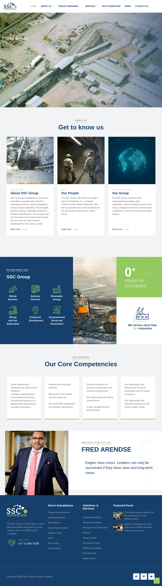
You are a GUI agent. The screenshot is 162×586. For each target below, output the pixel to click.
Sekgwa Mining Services (59, 512)
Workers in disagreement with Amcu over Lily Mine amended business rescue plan (138, 527)
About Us (46, 6)
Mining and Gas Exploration (95, 528)
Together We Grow (122, 190)
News (128, 6)
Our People (70, 193)
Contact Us (141, 6)
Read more (15, 229)
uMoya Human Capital (58, 528)
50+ (136, 328)
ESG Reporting (89, 553)
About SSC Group (24, 193)
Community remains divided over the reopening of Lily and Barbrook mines (139, 515)
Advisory (86, 533)
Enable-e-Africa (55, 533)
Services (90, 6)
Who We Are (16, 190)
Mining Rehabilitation (92, 522)
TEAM (63, 190)
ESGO (51, 538)
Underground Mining (92, 517)
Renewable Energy (91, 543)
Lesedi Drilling (54, 548)
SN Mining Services (57, 518)
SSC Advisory (54, 523)
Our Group (120, 193)
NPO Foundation (111, 6)
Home (33, 6)
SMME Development (92, 548)
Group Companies (68, 6)
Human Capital (89, 538)
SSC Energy (53, 543)
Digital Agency (89, 558)
